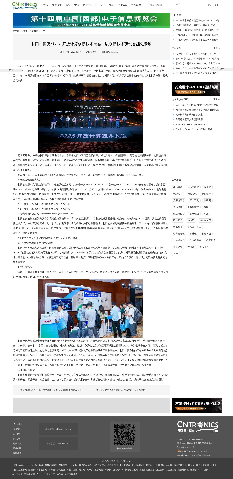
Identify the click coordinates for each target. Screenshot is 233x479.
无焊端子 (177, 194)
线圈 (206, 207)
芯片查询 (63, 465)
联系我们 (17, 438)
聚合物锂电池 (131, 469)
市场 (76, 5)
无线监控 (206, 194)
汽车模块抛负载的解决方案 (189, 114)
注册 (217, 5)
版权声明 (17, 448)
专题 (111, 5)
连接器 (31, 469)
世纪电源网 (159, 465)
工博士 (52, 469)
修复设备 (177, 247)
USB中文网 (203, 469)
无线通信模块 (99, 465)
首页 (45, 5)
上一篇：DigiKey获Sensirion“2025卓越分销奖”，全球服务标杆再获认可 (49, 390)
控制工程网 (112, 465)
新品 (68, 5)
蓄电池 (191, 247)
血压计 (176, 253)
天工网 (82, 469)
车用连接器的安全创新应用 (189, 119)
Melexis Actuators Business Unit (190, 124)
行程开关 (210, 240)
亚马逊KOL (118, 469)
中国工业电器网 (19, 469)
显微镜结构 (193, 207)
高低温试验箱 (71, 474)
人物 (102, 5)
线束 (206, 214)
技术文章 (88, 5)
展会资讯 (17, 429)
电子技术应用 (138, 465)
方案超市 (136, 5)
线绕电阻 (194, 214)
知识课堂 (57, 5)
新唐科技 (206, 233)
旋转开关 (204, 247)
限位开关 (177, 220)
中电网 (213, 465)
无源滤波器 (179, 200)
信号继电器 (195, 240)
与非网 (149, 465)
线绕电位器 (179, 214)
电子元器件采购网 (102, 469)
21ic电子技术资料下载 (176, 465)
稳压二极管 (193, 187)
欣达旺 (193, 233)
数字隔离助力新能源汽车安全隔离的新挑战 (197, 110)
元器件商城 (183, 469)
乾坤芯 (90, 469)
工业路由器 (72, 469)
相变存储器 (205, 220)
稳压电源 (177, 187)
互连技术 (34, 31)
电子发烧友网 (202, 465)
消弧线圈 (177, 227)
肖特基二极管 (194, 227)
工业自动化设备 (146, 469)
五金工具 (194, 200)
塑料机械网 (29, 474)
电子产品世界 (85, 465)
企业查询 (160, 469)
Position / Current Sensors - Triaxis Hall (194, 129)
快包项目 (122, 5)
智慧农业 (60, 469)
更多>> (216, 99)
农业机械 (40, 474)
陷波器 (191, 220)
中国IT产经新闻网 (54, 474)
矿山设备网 (41, 469)
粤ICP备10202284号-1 (186, 447)
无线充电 (192, 194)
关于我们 (17, 434)
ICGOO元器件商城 (34, 465)
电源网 (191, 465)
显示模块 (177, 207)
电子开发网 (125, 465)
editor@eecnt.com (63, 429)
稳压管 (207, 187)
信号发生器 (179, 240)
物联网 (207, 200)
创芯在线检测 (51, 465)
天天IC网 (73, 465)
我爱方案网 (19, 465)
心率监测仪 (179, 233)
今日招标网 (17, 474)
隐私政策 (17, 443)
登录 (210, 5)
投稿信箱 (17, 453)
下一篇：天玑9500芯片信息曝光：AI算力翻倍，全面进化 (118, 390)
